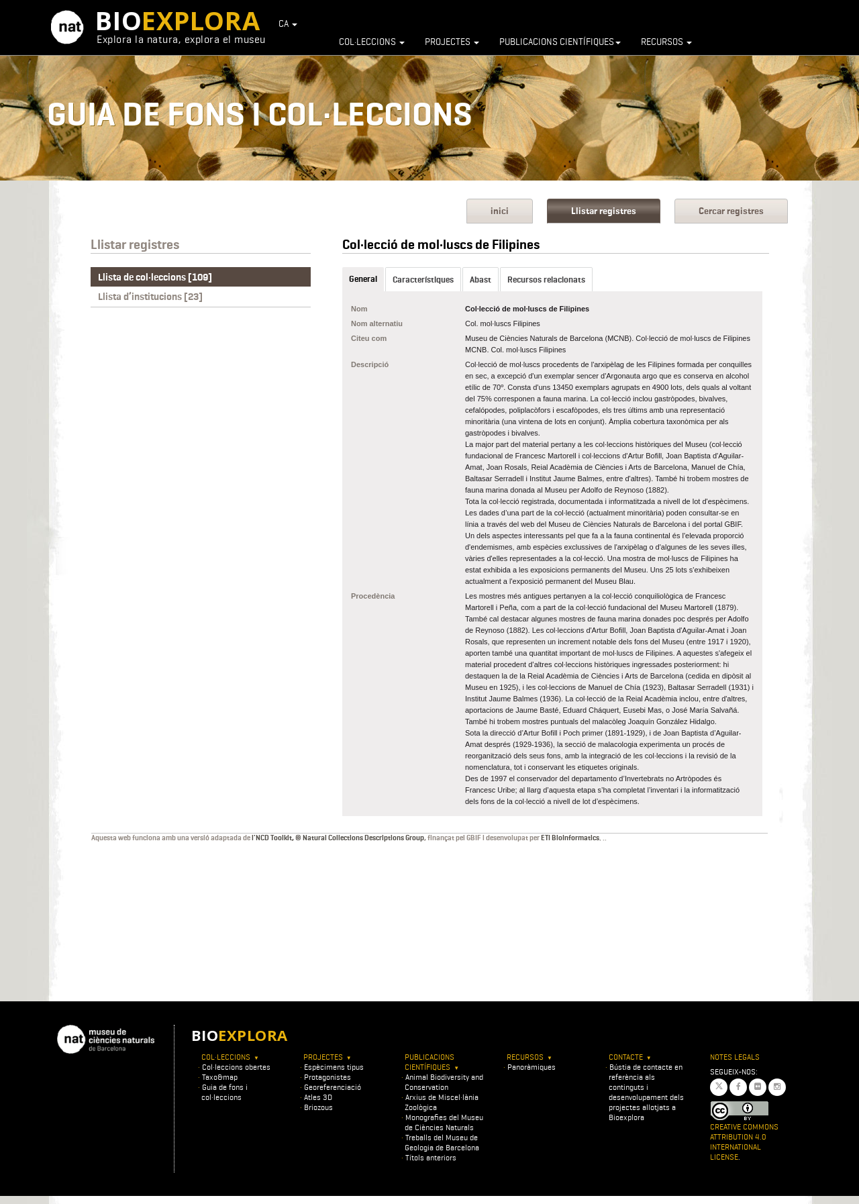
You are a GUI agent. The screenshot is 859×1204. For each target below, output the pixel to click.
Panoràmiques (531, 1067)
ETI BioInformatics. (571, 837)
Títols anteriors (430, 1157)
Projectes (452, 41)
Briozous (318, 1107)
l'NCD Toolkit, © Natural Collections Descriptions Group (338, 837)
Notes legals (735, 1057)
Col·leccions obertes (236, 1067)
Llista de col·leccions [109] (155, 277)
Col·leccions (372, 41)
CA (288, 23)
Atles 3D (318, 1097)
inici (500, 211)
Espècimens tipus (334, 1067)
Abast (480, 279)
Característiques (423, 279)
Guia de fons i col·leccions (224, 1092)
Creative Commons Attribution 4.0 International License (744, 1141)
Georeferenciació (332, 1087)
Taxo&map (220, 1077)
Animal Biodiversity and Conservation (444, 1082)
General (363, 279)
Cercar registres (731, 211)
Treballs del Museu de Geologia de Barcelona (442, 1142)
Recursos (666, 41)
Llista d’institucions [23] (150, 297)
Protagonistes (327, 1077)
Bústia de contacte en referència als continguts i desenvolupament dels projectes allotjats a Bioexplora (646, 1092)
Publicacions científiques (560, 41)
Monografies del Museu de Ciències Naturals (444, 1122)
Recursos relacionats (546, 279)
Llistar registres (603, 211)
